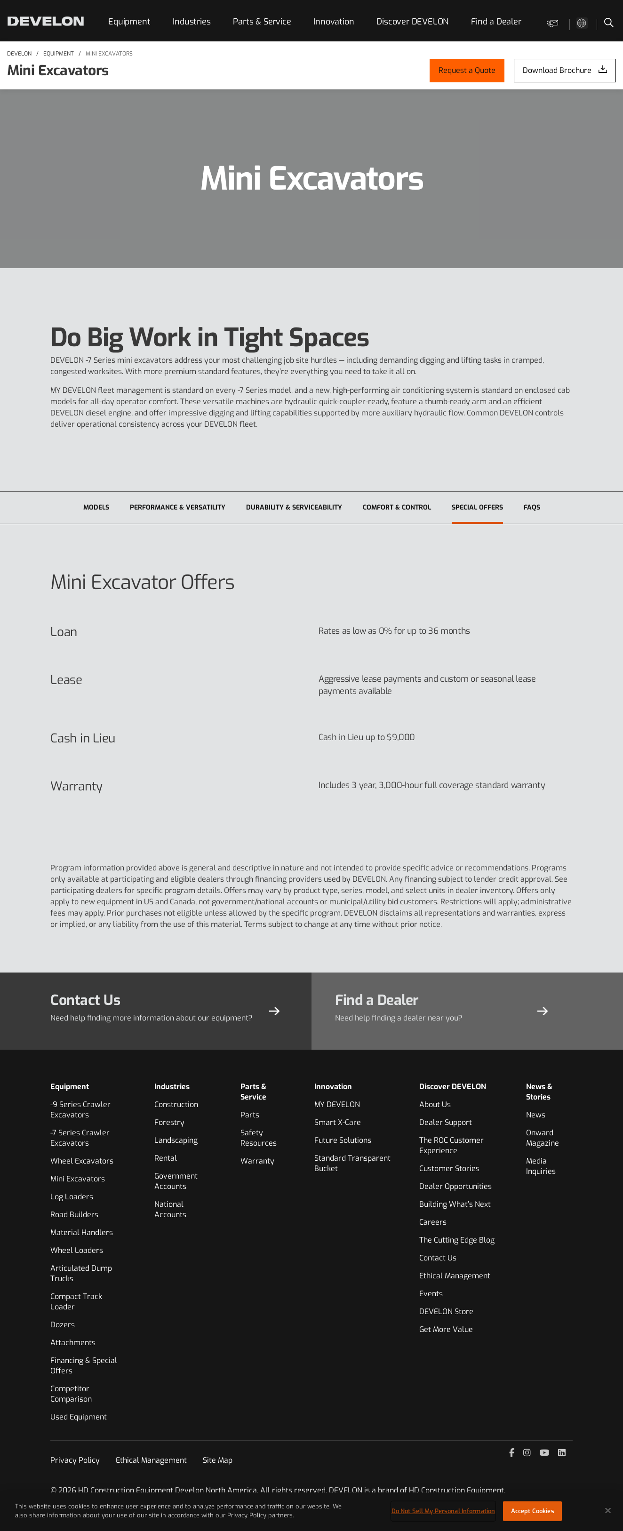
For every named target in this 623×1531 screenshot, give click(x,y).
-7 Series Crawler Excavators (80, 1138)
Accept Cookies (532, 1511)
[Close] (608, 1510)
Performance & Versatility (177, 507)
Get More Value (446, 1329)
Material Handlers (81, 1232)
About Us (435, 1104)
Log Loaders (71, 1197)
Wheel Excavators (81, 1161)
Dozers (62, 1325)
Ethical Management (454, 1276)
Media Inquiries (541, 1166)
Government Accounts (176, 1181)
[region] (311, 1511)
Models (96, 507)
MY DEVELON (337, 1104)
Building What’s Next (455, 1204)
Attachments (73, 1343)
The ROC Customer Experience (451, 1145)
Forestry (169, 1122)
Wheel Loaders (76, 1250)
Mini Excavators (109, 53)
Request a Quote (467, 70)
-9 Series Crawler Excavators (80, 1110)
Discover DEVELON (412, 21)
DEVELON (19, 53)
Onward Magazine (542, 1138)
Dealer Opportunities (455, 1186)
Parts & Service (262, 21)
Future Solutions (342, 1140)
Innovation (333, 21)
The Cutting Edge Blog (457, 1240)
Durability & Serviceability (294, 507)
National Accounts (170, 1209)
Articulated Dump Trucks (81, 1273)
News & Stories (539, 1092)
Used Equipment (78, 1417)
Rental (165, 1158)
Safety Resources (258, 1138)
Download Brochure (557, 70)
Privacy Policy (75, 1460)
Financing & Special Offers (83, 1366)
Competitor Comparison (71, 1394)
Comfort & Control (397, 507)
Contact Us (437, 1258)
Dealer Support (445, 1122)
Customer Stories (449, 1168)
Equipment (129, 21)
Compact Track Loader (76, 1302)
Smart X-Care (337, 1122)
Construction (176, 1104)
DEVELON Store (446, 1311)
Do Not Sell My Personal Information (443, 1511)
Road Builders (74, 1215)
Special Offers (477, 507)
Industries (191, 21)
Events (431, 1294)
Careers (433, 1222)
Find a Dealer (496, 21)
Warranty (257, 1161)
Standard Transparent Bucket (352, 1163)
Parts (249, 1115)
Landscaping (176, 1140)
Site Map (217, 1460)
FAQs (532, 507)
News (535, 1115)
